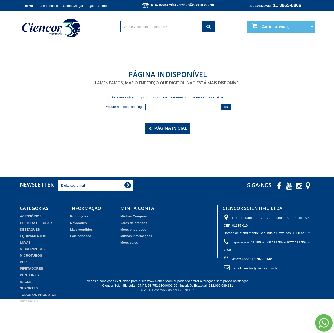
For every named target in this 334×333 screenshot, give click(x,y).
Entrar (27, 6)
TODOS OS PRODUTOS (38, 295)
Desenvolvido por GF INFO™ (173, 324)
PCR (23, 262)
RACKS (25, 282)
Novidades (78, 223)
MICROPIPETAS (32, 249)
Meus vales (129, 242)
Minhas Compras (133, 216)
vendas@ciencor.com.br (260, 268)
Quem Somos (98, 6)
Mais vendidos (81, 229)
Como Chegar (73, 6)
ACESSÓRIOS (31, 216)
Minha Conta (137, 208)
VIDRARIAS (29, 301)
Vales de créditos (133, 223)
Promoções (79, 216)
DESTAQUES (30, 229)
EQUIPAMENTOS (33, 236)
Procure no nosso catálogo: (124, 107)
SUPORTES (29, 288)
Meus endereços (133, 229)
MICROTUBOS (31, 255)
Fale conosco (48, 6)
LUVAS (25, 242)
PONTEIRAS (29, 275)
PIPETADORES (31, 268)
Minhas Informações (136, 236)
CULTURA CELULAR (36, 223)
